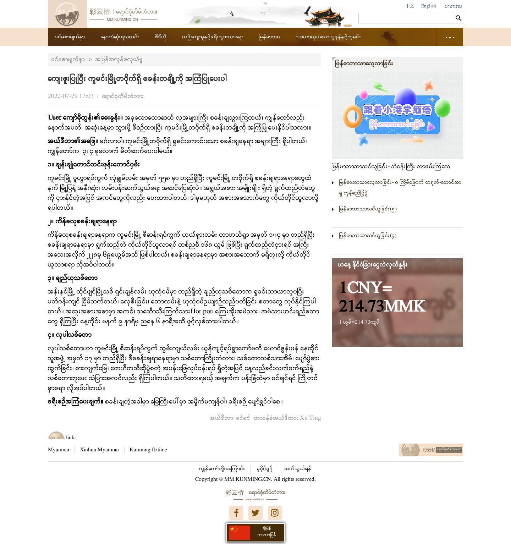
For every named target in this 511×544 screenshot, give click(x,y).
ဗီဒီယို (161, 36)
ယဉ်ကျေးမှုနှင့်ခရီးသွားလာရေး (212, 36)
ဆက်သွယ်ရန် (298, 468)
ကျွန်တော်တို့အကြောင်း (222, 468)
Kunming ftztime (148, 450)
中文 (410, 6)
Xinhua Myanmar (99, 450)
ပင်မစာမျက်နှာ (70, 36)
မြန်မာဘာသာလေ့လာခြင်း (364, 64)
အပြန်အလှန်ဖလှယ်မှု (119, 59)
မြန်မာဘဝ (269, 36)
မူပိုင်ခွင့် (265, 468)
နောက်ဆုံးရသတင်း (120, 36)
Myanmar (59, 450)
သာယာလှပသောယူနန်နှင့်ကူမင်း (328, 36)
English (428, 6)
